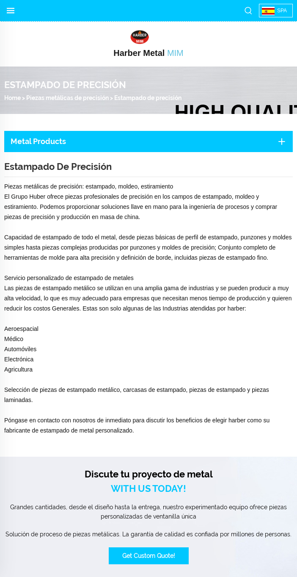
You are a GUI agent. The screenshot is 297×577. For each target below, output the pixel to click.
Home (12, 97)
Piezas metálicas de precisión (67, 97)
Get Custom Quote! (148, 555)
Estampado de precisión (148, 97)
